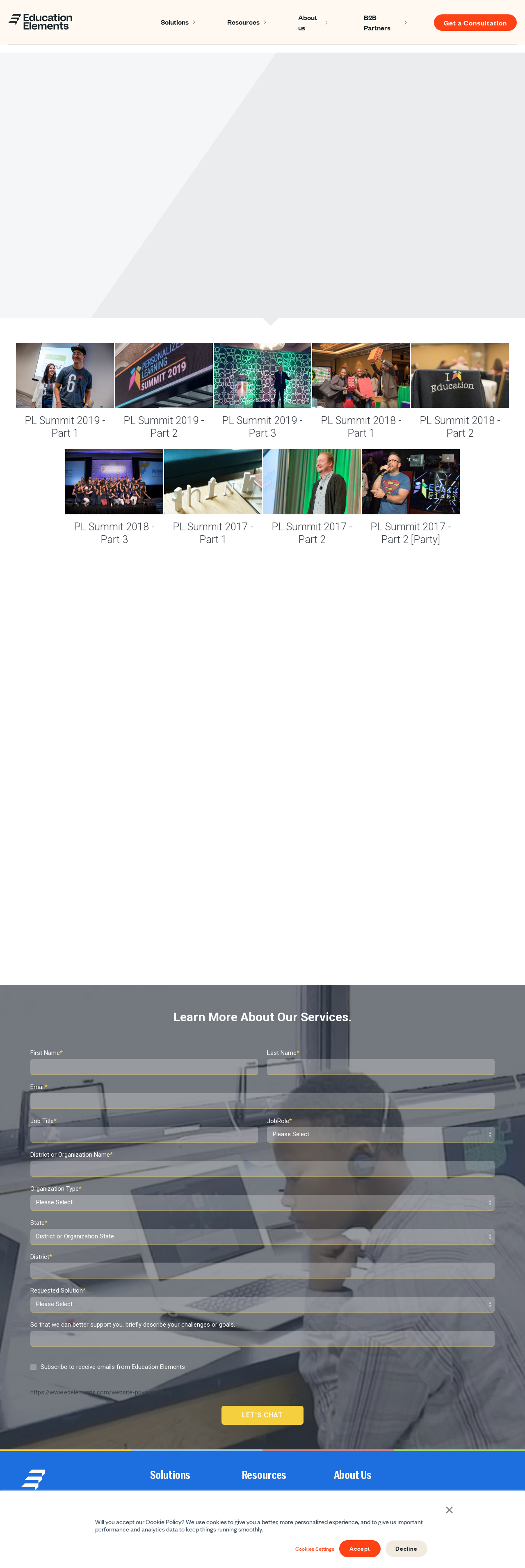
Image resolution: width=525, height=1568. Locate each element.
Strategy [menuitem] (161, 1418)
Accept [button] (354, 1548)
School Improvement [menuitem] (176, 1451)
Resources (243, 21)
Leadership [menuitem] (164, 1401)
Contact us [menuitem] (348, 1418)
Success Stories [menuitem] (262, 1384)
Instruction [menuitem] (163, 1384)
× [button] (451, 1510)
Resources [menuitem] (264, 1367)
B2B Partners (377, 22)
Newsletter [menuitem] (255, 1418)
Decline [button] (405, 1548)
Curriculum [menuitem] (164, 1434)
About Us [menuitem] (353, 1367)
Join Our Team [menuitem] (352, 1401)
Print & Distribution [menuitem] (174, 1468)
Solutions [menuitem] (170, 1367)
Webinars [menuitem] (254, 1434)
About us (307, 22)
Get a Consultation (475, 22)
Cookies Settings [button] (304, 1548)
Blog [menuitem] (247, 1401)
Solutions (175, 21)
